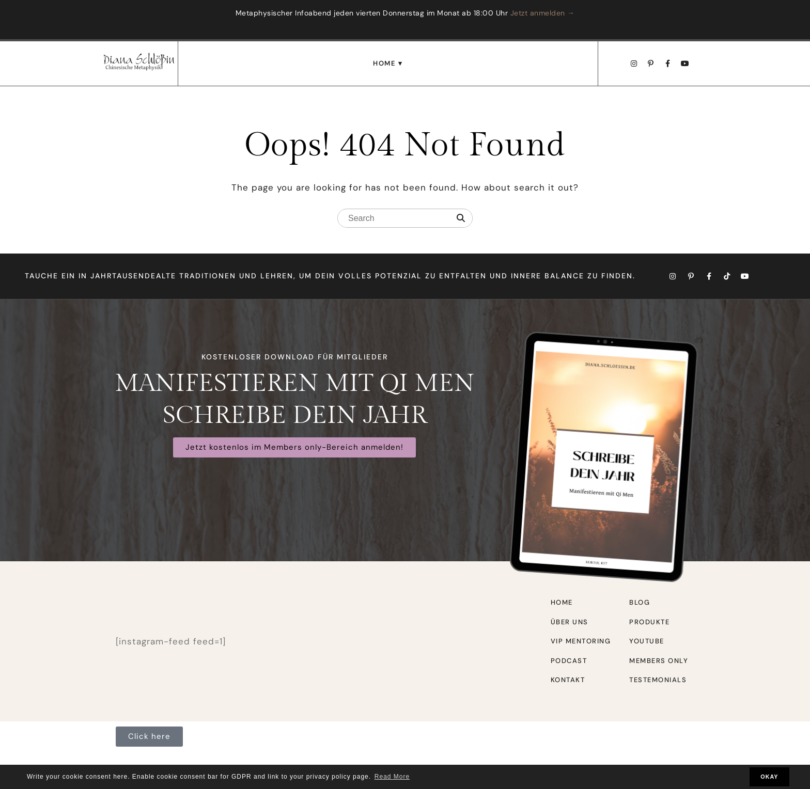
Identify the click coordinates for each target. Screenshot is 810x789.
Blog (639, 602)
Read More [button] (392, 776)
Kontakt (568, 679)
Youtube (646, 641)
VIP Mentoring (581, 641)
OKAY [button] (769, 777)
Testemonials (658, 679)
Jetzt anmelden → (542, 13)
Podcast (569, 660)
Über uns (569, 622)
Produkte (649, 622)
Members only (658, 660)
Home (384, 63)
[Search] (461, 218)
